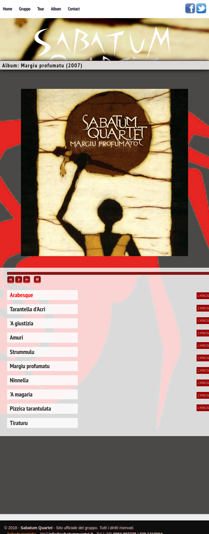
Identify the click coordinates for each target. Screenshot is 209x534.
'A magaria (21, 394)
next (27, 280)
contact (74, 8)
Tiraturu (19, 423)
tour (40, 8)
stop (37, 280)
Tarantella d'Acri (27, 309)
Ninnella (19, 380)
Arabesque (21, 295)
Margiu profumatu (30, 366)
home (7, 8)
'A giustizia (21, 323)
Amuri (16, 337)
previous (11, 280)
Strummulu (22, 352)
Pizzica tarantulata (30, 408)
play (19, 280)
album (56, 8)
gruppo (24, 8)
